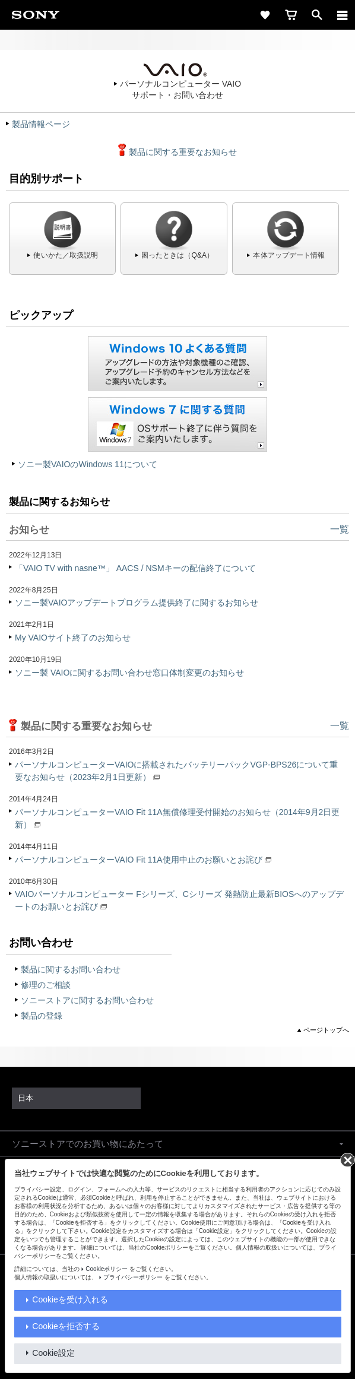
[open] (317, 15)
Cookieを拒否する (66, 1326)
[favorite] (265, 15)
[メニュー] (342, 15)
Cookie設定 (53, 1353)
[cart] (291, 15)
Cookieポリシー (106, 1269)
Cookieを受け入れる (70, 1299)
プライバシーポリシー (133, 1277)
